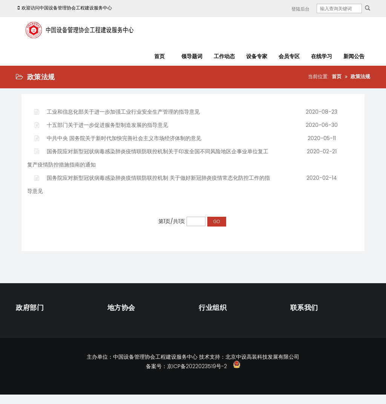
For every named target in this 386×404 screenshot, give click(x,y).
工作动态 (224, 56)
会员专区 (289, 56)
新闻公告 (354, 56)
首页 (159, 56)
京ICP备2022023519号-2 (197, 366)
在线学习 (321, 56)
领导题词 (191, 56)
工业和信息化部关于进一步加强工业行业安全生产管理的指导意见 (117, 112)
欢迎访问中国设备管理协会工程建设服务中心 (64, 8)
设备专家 (256, 56)
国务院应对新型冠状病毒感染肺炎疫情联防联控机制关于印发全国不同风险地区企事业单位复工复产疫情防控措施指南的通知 (147, 158)
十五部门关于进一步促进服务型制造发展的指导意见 (101, 125)
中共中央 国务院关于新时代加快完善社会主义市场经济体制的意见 (118, 138)
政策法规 (360, 76)
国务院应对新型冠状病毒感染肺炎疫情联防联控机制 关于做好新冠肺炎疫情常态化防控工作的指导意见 (148, 184)
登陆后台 (300, 9)
